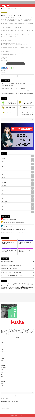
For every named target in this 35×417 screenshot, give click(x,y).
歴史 (18, 193)
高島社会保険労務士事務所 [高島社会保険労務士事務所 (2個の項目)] (24, 288)
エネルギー (18, 161)
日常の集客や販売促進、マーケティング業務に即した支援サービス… (11, 103)
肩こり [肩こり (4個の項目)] (7, 288)
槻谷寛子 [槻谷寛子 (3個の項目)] (30, 287)
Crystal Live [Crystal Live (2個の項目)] (4, 283)
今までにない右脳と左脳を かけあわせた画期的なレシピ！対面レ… (9, 243)
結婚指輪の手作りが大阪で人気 (11, 112)
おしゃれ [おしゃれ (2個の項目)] (10, 283)
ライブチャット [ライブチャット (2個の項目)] (29, 331)
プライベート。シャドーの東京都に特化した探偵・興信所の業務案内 (14, 83)
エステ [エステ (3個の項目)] (16, 283)
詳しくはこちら (17, 63)
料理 (18, 190)
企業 (18, 175)
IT (18, 156)
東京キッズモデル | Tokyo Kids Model (9, 219)
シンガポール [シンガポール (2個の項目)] (6, 284)
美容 (18, 198)
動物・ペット (18, 180)
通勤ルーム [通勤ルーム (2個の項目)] (11, 288)
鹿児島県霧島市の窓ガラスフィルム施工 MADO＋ (9, 268)
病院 (18, 196)
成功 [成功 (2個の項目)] (15, 287)
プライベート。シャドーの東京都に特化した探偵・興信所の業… (12, 275)
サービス (4, 12)
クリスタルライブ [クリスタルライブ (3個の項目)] (25, 283)
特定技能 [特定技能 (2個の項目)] (4, 288)
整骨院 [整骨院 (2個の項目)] (25, 287)
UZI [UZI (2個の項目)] (8, 283)
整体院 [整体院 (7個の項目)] (21, 287)
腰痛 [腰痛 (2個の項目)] (9, 288)
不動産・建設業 (18, 172)
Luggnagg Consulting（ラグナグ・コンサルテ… (27, 108)
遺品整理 (3, 72)
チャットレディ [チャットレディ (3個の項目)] (12, 284)
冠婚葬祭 (18, 177)
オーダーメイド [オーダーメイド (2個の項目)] (20, 283)
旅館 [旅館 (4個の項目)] (27, 287)
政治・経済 (18, 185)
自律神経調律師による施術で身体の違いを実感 (25, 243)
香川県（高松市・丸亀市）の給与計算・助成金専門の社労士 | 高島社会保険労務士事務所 (17, 93)
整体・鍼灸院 (18, 188)
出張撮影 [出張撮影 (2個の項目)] (6, 287)
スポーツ (18, 167)
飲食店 (18, 212)
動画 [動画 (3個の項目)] (8, 287)
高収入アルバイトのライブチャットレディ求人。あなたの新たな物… (11, 108)
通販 (18, 206)
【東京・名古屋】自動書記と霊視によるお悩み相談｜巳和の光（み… (27, 113)
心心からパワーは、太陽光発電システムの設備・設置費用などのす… (9, 251)
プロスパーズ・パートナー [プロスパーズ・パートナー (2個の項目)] (19, 331)
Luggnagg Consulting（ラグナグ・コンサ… (10, 226)
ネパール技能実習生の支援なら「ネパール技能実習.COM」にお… (27, 103)
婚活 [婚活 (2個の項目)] (10, 287)
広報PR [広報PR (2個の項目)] (13, 287)
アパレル (18, 159)
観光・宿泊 (18, 204)
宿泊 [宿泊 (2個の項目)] (11, 287)
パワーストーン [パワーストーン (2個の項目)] (20, 284)
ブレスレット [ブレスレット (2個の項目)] (13, 331)
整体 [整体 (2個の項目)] (18, 287)
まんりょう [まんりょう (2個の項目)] (13, 283)
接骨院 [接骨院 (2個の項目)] (17, 287)
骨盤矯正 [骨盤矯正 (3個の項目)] (19, 288)
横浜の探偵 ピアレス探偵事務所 (7, 85)
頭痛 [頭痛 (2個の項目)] (16, 288)
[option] (17, 297)
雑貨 (18, 209)
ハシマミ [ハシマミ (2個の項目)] (16, 284)
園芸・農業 (18, 182)
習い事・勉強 (18, 201)
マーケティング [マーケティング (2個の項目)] (25, 331)
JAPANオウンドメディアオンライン (19, 415)
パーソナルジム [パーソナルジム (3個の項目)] (25, 284)
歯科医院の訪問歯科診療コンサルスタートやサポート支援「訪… (14, 229)
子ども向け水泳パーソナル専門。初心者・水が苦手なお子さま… (12, 272)
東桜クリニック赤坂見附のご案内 (7, 261)
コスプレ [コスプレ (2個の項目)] (30, 283)
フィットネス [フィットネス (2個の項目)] (9, 331)
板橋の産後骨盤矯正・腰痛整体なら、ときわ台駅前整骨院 (13, 232)
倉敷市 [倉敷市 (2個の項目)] (4, 287)
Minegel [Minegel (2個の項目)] (7, 283)
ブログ (18, 169)
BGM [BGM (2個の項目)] (1, 283)
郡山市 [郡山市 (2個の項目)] (15, 288)
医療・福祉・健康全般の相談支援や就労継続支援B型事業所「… (14, 222)
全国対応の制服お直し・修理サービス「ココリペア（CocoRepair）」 (14, 88)
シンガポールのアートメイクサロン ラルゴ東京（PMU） (25, 251)
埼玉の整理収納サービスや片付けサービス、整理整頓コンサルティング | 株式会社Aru (17, 90)
